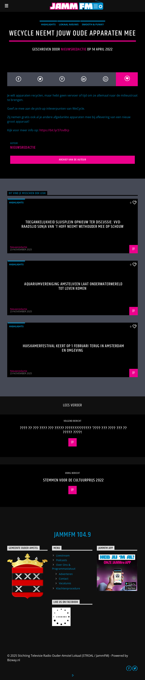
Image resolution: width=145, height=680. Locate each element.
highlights (48, 24)
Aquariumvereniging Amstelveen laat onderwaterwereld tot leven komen (73, 286)
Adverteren (66, 574)
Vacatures (65, 583)
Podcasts (61, 560)
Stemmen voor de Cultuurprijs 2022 (73, 480)
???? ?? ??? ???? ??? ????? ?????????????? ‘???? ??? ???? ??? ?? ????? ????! (73, 430)
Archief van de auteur (72, 159)
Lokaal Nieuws (69, 24)
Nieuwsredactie (73, 49)
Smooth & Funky (93, 24)
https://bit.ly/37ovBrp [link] (54, 130)
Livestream (63, 555)
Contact (63, 578)
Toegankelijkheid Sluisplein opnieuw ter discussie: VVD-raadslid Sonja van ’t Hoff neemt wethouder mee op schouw (72, 224)
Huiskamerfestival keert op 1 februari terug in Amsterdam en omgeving (73, 348)
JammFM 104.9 (72, 535)
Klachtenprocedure (68, 588)
